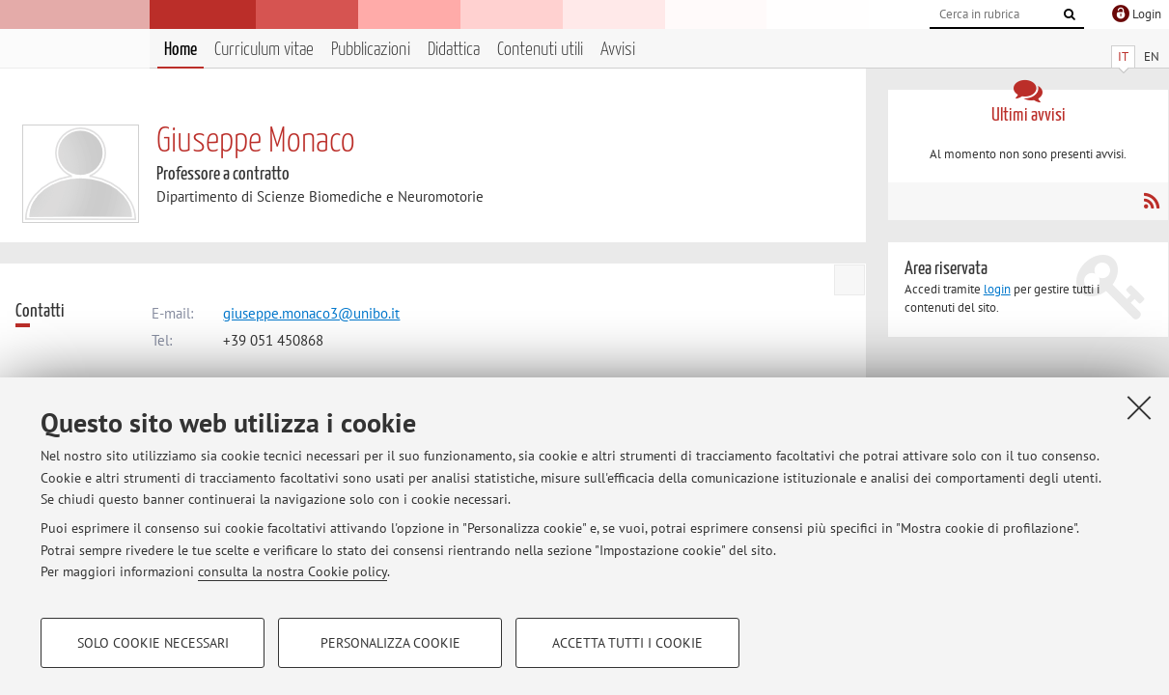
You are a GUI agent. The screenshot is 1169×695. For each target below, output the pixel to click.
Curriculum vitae (264, 50)
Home (180, 50)
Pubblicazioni (370, 50)
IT (1123, 56)
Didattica (454, 50)
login (997, 289)
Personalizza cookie (390, 643)
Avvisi (617, 50)
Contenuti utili (540, 50)
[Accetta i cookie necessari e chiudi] (1139, 407)
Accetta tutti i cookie (627, 643)
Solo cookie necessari (153, 643)
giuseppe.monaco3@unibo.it (311, 313)
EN (1151, 56)
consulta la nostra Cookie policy (292, 571)
